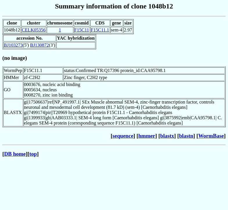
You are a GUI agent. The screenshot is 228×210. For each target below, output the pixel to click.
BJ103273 (13, 45)
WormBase (211, 136)
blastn (186, 136)
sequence (122, 136)
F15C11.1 (100, 29)
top (33, 154)
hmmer (146, 136)
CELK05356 (34, 29)
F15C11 (81, 29)
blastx (167, 136)
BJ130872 (39, 45)
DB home (15, 154)
